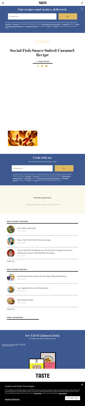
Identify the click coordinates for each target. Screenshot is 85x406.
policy (49, 26)
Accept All (72, 398)
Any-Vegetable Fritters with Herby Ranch (32, 288)
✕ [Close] (82, 385)
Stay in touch (8, 344)
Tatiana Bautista (43, 61)
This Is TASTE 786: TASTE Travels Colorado (34, 240)
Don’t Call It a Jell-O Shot (26, 228)
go (68, 16)
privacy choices (63, 393)
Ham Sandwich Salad (25, 300)
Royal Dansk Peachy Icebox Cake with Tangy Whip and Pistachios (42, 276)
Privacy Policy (38, 393)
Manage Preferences (12, 399)
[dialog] (42, 394)
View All (11, 261)
